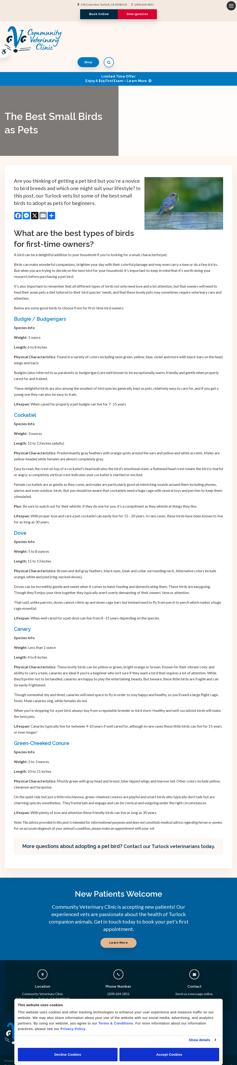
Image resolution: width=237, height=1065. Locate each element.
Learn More (118, 928)
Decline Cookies (67, 1054)
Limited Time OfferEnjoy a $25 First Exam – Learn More (116, 64)
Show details (199, 1040)
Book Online (98, 14)
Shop (207, 39)
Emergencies (139, 14)
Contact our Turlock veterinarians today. (169, 831)
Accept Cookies (169, 1054)
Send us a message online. (194, 979)
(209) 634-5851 (144, 4)
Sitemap (10, 1059)
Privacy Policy (13, 1046)
